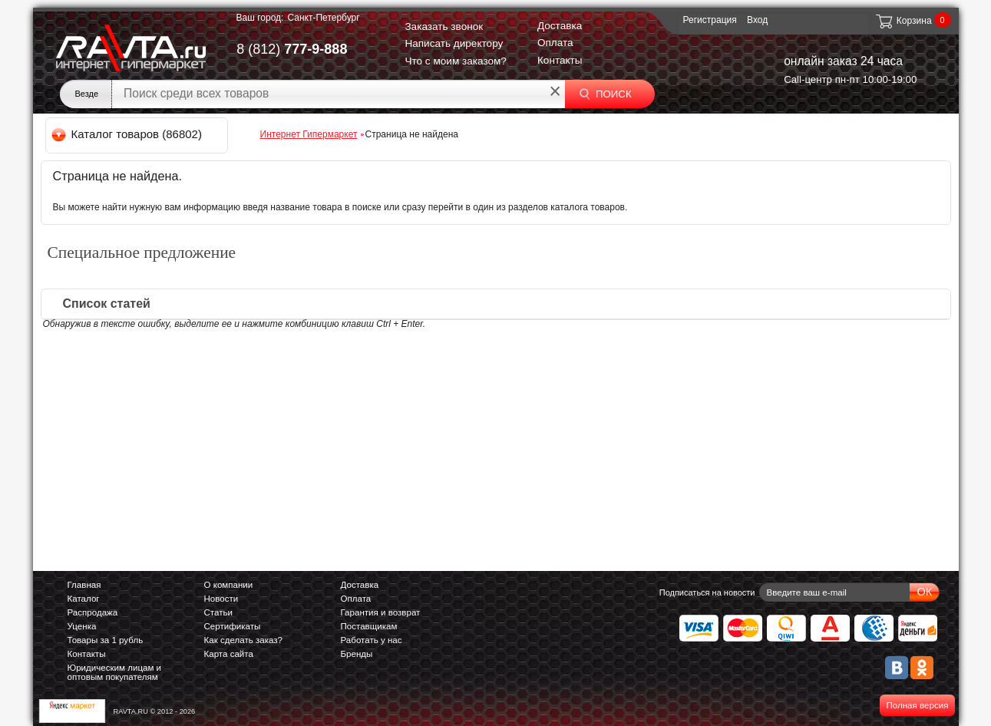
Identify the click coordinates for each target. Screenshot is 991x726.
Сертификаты (232, 626)
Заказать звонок (444, 26)
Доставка (559, 25)
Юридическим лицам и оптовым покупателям (115, 672)
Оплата (555, 42)
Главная (84, 584)
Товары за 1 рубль (106, 640)
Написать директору (454, 43)
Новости (221, 598)
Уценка (82, 626)
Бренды (357, 653)
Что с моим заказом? (456, 61)
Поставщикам (369, 626)
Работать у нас (371, 640)
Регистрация (710, 20)
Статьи (218, 612)
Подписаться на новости (707, 592)
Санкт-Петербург (323, 17)
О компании (228, 584)
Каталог (84, 598)
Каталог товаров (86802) (128, 133)
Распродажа (93, 612)
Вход (757, 20)
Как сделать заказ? (243, 640)
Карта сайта (228, 653)
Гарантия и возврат (381, 612)
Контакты (560, 60)
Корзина (903, 20)
